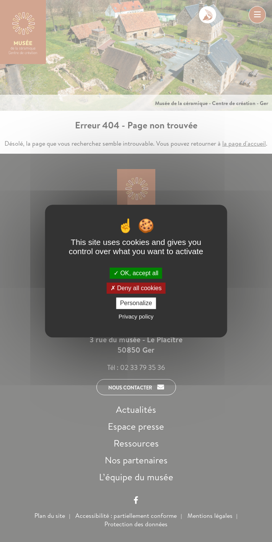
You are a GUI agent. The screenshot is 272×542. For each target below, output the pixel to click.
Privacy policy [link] (136, 316)
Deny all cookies (136, 288)
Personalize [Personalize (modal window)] (136, 303)
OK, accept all (136, 273)
